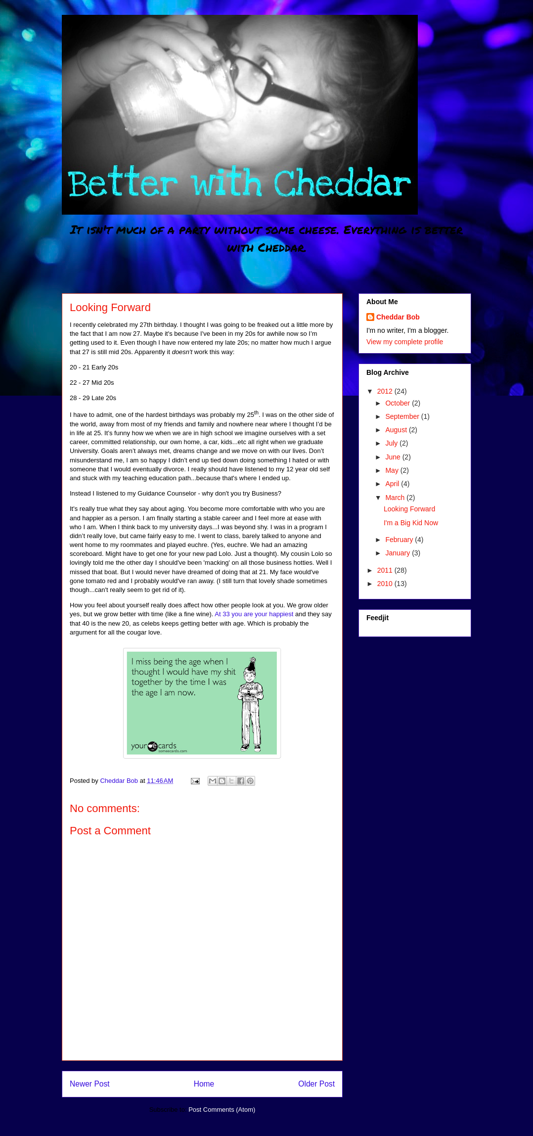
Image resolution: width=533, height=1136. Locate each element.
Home (204, 1084)
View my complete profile (404, 342)
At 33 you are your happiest (254, 614)
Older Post (316, 1084)
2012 (386, 391)
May (392, 470)
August (396, 430)
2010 (386, 584)
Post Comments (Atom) (221, 1109)
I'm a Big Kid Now (411, 523)
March (395, 497)
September (403, 416)
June (393, 457)
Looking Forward (409, 509)
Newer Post (90, 1084)
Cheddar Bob (398, 317)
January (398, 553)
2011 (386, 570)
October (398, 403)
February (400, 540)
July (392, 443)
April (393, 484)
